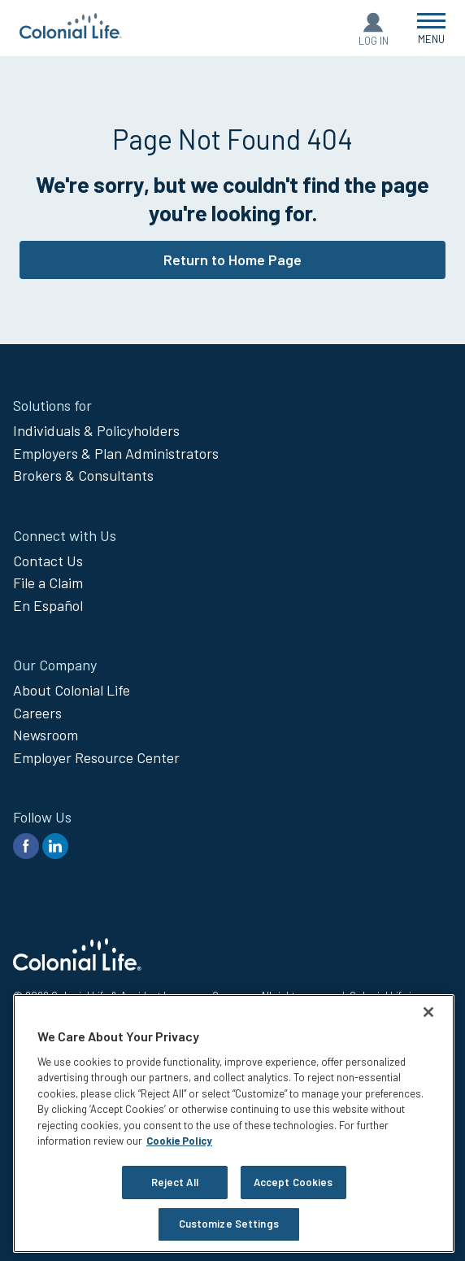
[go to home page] (71, 33)
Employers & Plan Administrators (116, 453)
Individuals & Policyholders (96, 430)
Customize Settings (229, 1223)
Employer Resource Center (96, 757)
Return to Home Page (232, 259)
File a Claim (48, 582)
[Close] (428, 1012)
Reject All (174, 1182)
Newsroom (45, 735)
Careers (37, 713)
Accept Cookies (293, 1182)
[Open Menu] (431, 28)
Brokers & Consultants (83, 475)
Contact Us (48, 560)
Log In (374, 40)
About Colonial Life (71, 690)
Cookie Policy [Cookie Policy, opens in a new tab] (179, 1140)
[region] (233, 1123)
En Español (48, 605)
